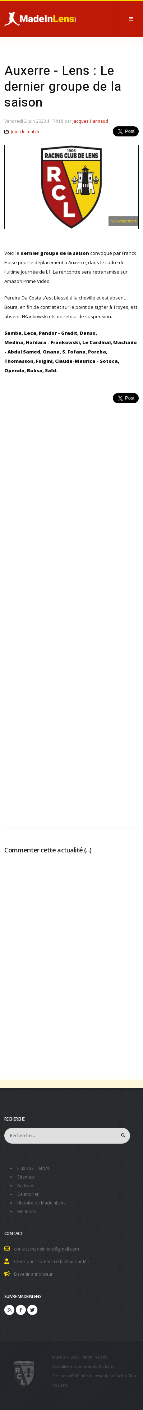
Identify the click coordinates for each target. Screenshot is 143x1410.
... (87, 850)
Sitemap (25, 1177)
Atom (43, 1168)
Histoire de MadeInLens (41, 1203)
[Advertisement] (71, 611)
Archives (25, 1185)
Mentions (26, 1211)
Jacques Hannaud (90, 121)
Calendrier (28, 1194)
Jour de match (25, 131)
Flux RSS (25, 1168)
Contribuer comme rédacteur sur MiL (52, 1261)
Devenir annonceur (33, 1274)
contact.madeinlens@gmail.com (46, 1249)
